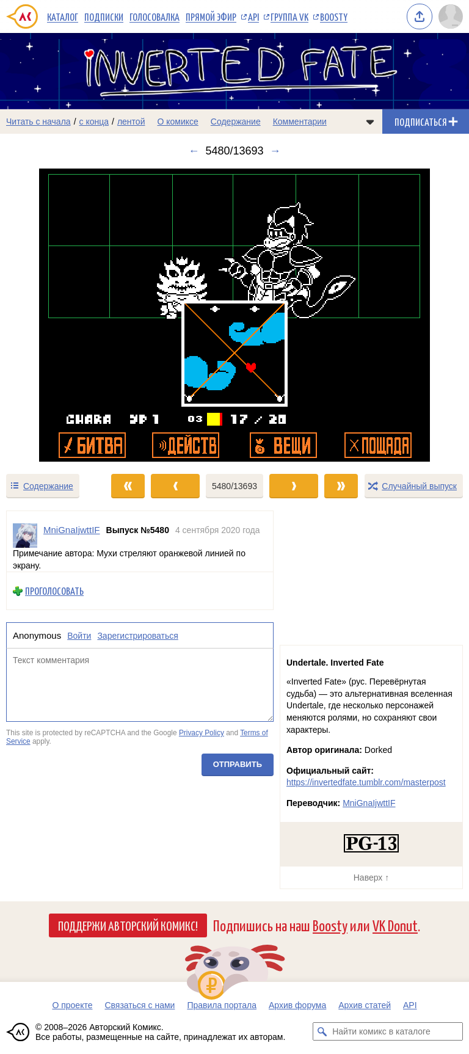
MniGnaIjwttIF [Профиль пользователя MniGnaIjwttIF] (71, 530)
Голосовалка (154, 16)
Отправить (237, 764)
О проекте (72, 1005)
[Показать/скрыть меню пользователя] (450, 16)
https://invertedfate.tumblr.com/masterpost (366, 782)
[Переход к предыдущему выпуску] (58, 315)
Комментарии (300, 121)
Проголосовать (54, 590)
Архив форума (297, 1005)
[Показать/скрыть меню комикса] (370, 121)
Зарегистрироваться (137, 636)
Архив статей (364, 1005)
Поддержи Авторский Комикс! (128, 925)
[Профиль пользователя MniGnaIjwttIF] (25, 535)
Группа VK (289, 16)
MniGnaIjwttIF (369, 803)
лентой (131, 121)
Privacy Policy (201, 733)
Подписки (103, 16)
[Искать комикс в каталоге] (321, 1031)
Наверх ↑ (371, 877)
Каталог (62, 16)
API (253, 16)
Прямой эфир (211, 16)
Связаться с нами (139, 1005)
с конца (94, 121)
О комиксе (177, 121)
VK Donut (395, 924)
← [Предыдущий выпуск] (193, 151)
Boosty (333, 16)
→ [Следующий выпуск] (275, 151)
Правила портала (221, 1005)
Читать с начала (38, 121)
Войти (79, 636)
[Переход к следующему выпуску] (234, 315)
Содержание (236, 121)
